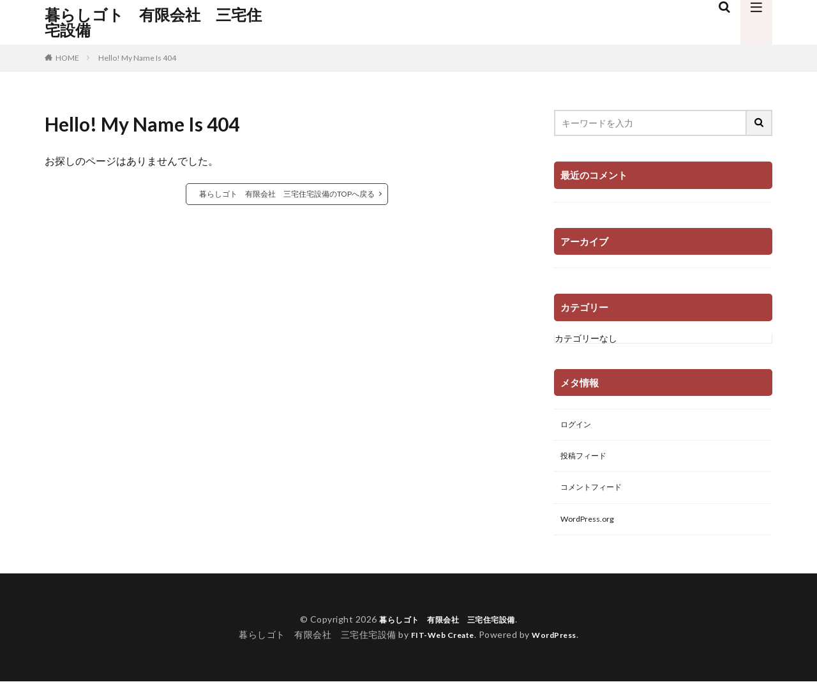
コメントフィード (596, 492)
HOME (67, 58)
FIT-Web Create (439, 642)
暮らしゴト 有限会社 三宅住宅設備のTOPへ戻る (287, 194)
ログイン (578, 425)
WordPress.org (590, 525)
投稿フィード (587, 458)
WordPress (559, 642)
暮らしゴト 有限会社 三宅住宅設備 (153, 22)
